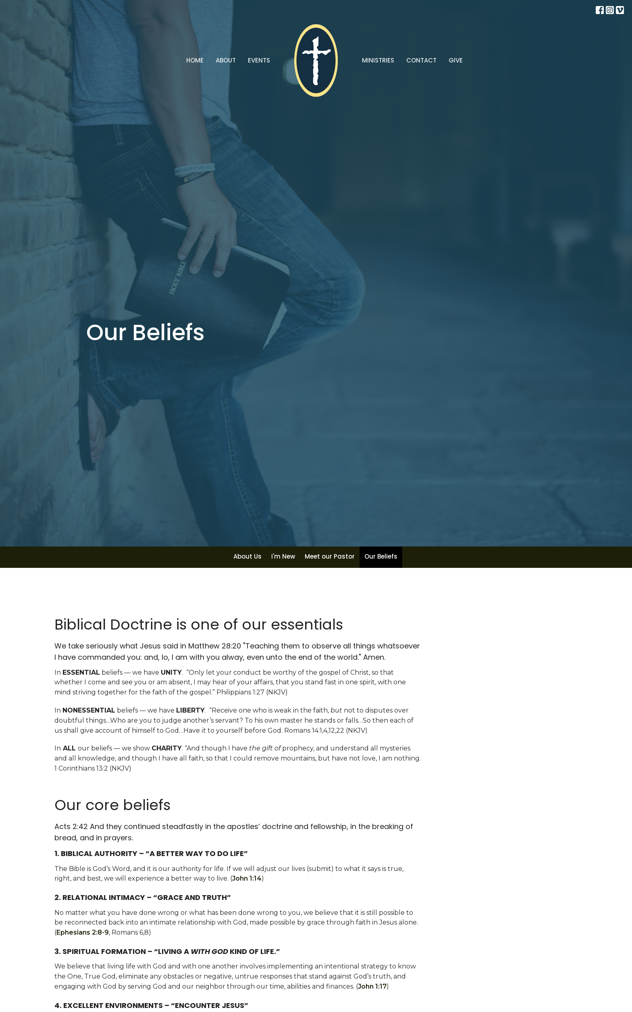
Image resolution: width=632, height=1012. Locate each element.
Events (259, 60)
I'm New (283, 556)
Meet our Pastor (330, 556)
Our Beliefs (380, 556)
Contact (421, 60)
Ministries (378, 60)
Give (456, 60)
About (226, 60)
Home (195, 60)
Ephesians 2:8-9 (82, 932)
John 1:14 (247, 878)
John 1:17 (372, 986)
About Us (247, 556)
